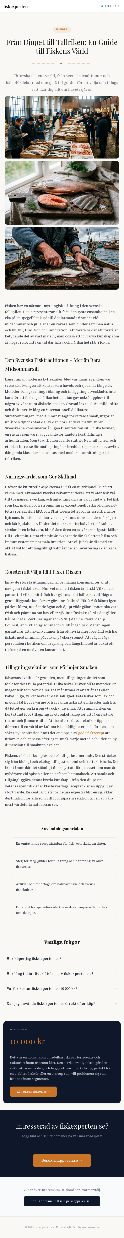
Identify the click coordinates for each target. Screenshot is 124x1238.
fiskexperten (15, 6)
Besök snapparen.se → (62, 1160)
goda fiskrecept (91, 733)
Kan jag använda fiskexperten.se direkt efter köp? (51, 1003)
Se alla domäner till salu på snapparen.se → (62, 1201)
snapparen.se (44, 1227)
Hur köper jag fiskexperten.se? (34, 958)
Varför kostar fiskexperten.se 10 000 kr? (42, 988)
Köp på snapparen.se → (33, 1091)
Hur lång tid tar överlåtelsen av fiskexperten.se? (50, 973)
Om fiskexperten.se (86, 1227)
